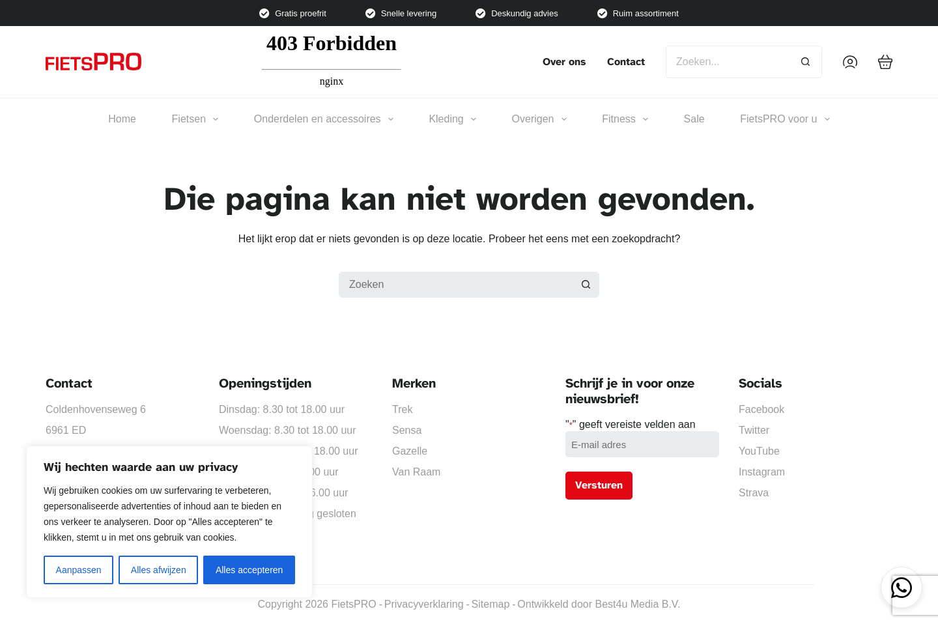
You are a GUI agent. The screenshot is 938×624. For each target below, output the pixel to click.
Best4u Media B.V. (637, 604)
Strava (754, 492)
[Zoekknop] (805, 62)
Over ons (564, 61)
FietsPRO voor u (784, 119)
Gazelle (409, 451)
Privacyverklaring (424, 604)
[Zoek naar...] (727, 62)
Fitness (625, 119)
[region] (169, 522)
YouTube (759, 451)
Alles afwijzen (158, 570)
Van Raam (416, 471)
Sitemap (491, 604)
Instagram (762, 471)
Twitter (754, 430)
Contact (626, 61)
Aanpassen (79, 570)
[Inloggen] (850, 62)
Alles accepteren (249, 570)
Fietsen (195, 119)
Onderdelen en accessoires (323, 119)
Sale (694, 118)
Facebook (761, 409)
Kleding (452, 119)
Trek (402, 409)
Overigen (539, 119)
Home (122, 118)
